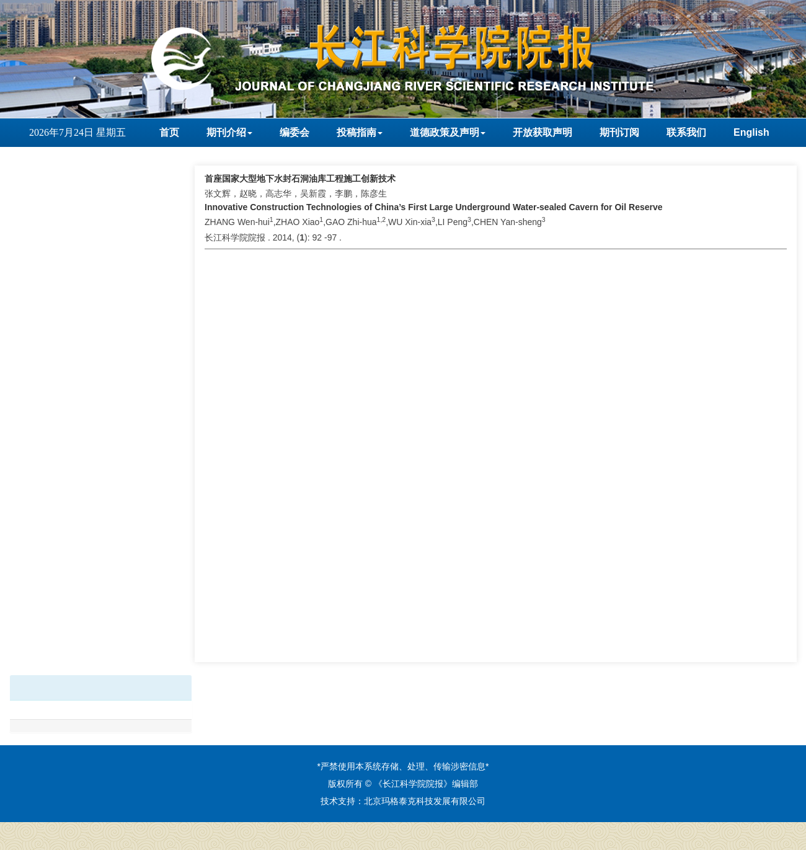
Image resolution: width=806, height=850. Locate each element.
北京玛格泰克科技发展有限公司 (424, 801)
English (751, 132)
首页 (169, 132)
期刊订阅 (619, 132)
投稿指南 (360, 132)
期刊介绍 (229, 132)
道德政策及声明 (447, 132)
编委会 (294, 132)
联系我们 (686, 132)
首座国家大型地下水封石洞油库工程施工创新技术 (300, 179)
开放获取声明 (542, 132)
